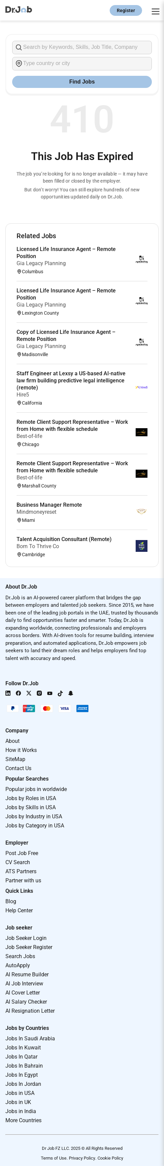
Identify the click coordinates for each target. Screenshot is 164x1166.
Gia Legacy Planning (41, 263)
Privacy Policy (82, 1158)
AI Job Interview (24, 983)
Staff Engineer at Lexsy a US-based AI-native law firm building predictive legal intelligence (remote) (71, 380)
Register (126, 10)
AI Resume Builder (27, 974)
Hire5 (23, 394)
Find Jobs (82, 82)
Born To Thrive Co (38, 546)
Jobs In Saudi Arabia (30, 1038)
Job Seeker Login (26, 938)
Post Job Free (21, 853)
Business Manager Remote (49, 505)
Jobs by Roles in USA (30, 798)
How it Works (21, 750)
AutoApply (17, 965)
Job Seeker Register (28, 947)
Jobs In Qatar (21, 1056)
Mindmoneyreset (36, 512)
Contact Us (18, 768)
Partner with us (23, 880)
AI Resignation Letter (30, 1011)
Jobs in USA (19, 1093)
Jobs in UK (18, 1102)
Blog (10, 901)
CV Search (17, 862)
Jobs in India (20, 1111)
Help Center (19, 910)
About (12, 741)
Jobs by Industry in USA (33, 816)
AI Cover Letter (22, 992)
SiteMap (15, 759)
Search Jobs (20, 956)
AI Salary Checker (26, 1002)
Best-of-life (29, 436)
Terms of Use (53, 1158)
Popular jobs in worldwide (36, 789)
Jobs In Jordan (23, 1084)
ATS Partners (20, 871)
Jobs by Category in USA (34, 825)
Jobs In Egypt (21, 1075)
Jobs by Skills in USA (30, 807)
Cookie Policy (110, 1158)
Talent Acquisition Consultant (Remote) (64, 539)
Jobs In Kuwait (23, 1047)
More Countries (23, 1120)
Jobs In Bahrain (24, 1066)
